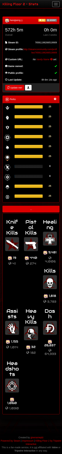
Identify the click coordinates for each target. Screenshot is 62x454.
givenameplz (36, 437)
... (31, 209)
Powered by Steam (10, 440)
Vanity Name (44, 59)
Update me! (14, 87)
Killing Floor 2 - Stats (20, 4)
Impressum (28, 440)
